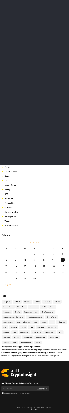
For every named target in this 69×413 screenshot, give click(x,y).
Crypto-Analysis (11, 153)
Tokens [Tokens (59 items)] (6, 342)
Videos (7, 221)
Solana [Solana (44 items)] (16, 337)
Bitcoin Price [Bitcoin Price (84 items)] (8, 306)
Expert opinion (11, 171)
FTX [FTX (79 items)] (4, 327)
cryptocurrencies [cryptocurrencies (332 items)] (31, 312)
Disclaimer (34, 409)
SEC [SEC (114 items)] (60, 332)
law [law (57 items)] (31, 327)
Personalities (10, 203)
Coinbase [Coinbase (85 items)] (6, 312)
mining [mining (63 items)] (6, 332)
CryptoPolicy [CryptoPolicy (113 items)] (52, 317)
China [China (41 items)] (52, 306)
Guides (7, 176)
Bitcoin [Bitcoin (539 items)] (57, 301)
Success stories (11, 212)
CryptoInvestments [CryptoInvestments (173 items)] (35, 317)
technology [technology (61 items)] (53, 337)
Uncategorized (10, 216)
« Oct (7, 285)
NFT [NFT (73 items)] (14, 332)
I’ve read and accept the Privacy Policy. (17, 393)
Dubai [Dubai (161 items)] (44, 322)
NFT (6, 194)
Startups (8, 207)
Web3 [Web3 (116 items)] (37, 342)
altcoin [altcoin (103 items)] (17, 301)
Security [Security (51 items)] (6, 337)
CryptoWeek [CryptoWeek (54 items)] (8, 322)
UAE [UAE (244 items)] (14, 342)
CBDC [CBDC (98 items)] (43, 306)
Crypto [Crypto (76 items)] (17, 312)
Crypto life (9, 149)
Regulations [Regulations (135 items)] (49, 332)
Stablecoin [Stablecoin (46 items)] (28, 337)
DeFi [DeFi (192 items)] (36, 322)
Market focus (10, 185)
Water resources (12, 225)
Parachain (9, 198)
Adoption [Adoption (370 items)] (6, 301)
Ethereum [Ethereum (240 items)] (61, 322)
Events (7, 167)
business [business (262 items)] (33, 306)
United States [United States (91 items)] (26, 342)
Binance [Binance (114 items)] (47, 301)
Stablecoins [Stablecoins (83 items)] (40, 337)
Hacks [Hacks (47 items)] (23, 327)
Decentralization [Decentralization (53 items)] (23, 322)
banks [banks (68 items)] (37, 301)
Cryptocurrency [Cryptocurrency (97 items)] (48, 312)
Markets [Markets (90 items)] (40, 327)
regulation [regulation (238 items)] (36, 332)
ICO (6, 180)
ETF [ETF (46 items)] (52, 322)
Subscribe (41, 388)
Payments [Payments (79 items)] (24, 332)
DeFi (6, 162)
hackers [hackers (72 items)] (13, 327)
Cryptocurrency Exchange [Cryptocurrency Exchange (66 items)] (13, 317)
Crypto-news (10, 158)
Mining (7, 189)
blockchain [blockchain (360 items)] (21, 306)
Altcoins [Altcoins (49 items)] (27, 301)
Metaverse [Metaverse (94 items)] (52, 327)
